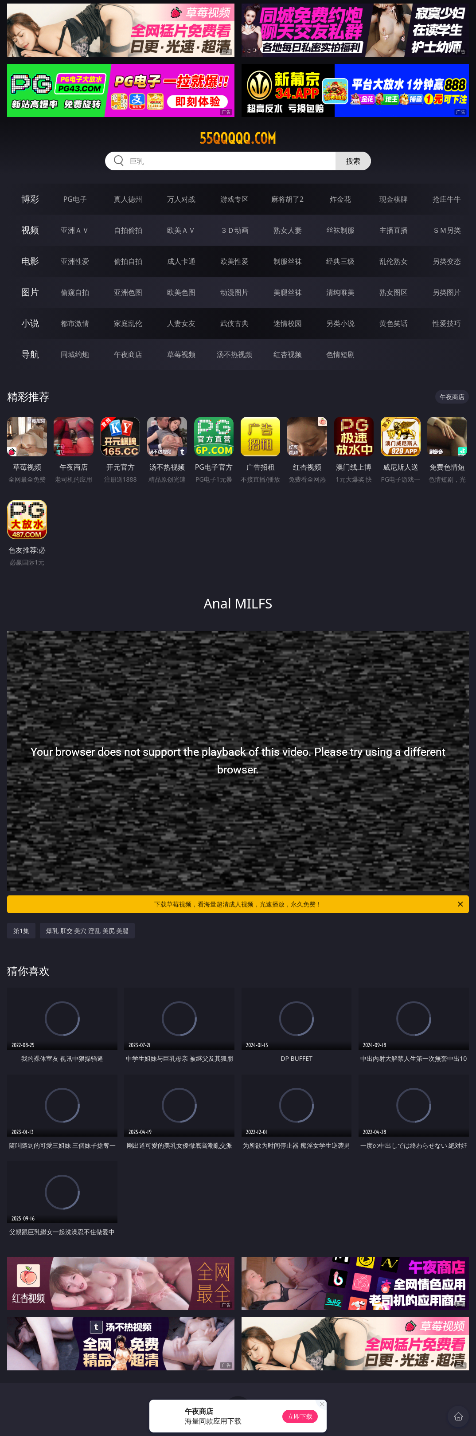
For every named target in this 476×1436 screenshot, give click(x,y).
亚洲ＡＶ (75, 230)
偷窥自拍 (75, 292)
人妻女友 (181, 323)
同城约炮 (75, 354)
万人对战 (181, 199)
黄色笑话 (393, 323)
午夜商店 (128, 354)
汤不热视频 (234, 354)
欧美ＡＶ (181, 230)
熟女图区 (393, 292)
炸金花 (340, 199)
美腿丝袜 (287, 292)
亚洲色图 (128, 292)
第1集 (21, 930)
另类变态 (447, 261)
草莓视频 (181, 354)
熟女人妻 (287, 230)
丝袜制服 (340, 230)
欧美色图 (181, 292)
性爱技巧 (447, 323)
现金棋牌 (393, 199)
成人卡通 (181, 261)
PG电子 (75, 199)
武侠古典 (234, 323)
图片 (30, 292)
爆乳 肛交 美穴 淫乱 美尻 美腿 (87, 930)
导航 (30, 354)
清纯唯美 (340, 292)
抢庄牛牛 (447, 199)
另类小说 (340, 323)
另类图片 (447, 292)
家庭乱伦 (128, 323)
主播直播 (393, 230)
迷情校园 (287, 323)
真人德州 (128, 199)
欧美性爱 (234, 261)
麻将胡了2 (287, 199)
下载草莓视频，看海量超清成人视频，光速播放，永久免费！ (309, 904)
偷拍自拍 (128, 261)
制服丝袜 (287, 261)
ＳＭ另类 (447, 230)
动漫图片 (234, 292)
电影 (30, 261)
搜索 (353, 161)
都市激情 (75, 323)
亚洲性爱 (75, 261)
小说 (30, 323)
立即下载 (300, 1416)
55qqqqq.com (237, 138)
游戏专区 (234, 199)
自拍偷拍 (128, 230)
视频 (30, 230)
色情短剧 (340, 354)
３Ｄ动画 (234, 230)
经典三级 (340, 261)
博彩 (30, 199)
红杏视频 (287, 354)
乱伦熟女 (393, 261)
